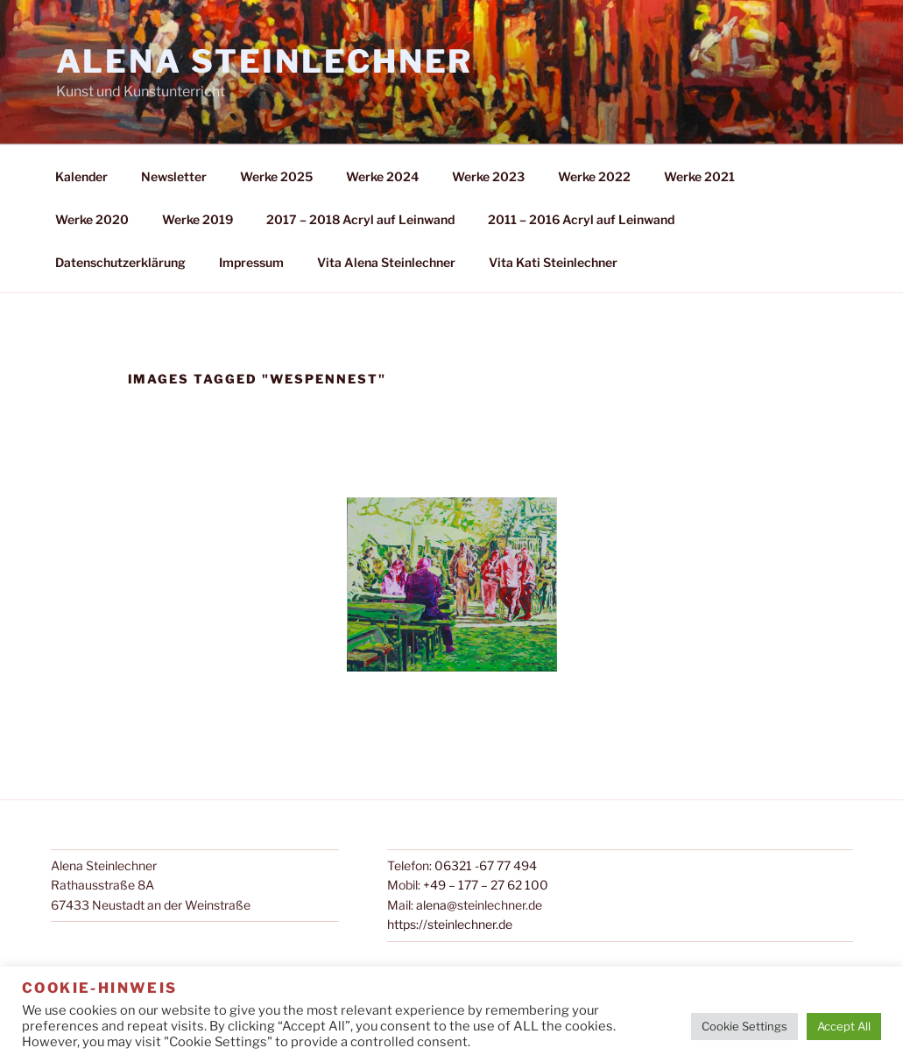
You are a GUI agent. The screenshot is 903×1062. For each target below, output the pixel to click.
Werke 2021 (699, 176)
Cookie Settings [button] (744, 1026)
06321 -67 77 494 (485, 865)
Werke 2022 (594, 176)
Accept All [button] (844, 1026)
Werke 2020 (92, 219)
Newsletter (174, 176)
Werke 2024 (382, 176)
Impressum (251, 262)
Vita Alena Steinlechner (386, 262)
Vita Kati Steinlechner (553, 262)
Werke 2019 (197, 219)
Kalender (81, 176)
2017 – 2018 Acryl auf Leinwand (360, 219)
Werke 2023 (488, 176)
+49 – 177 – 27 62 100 (485, 884)
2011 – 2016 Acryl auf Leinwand (581, 219)
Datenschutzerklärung (120, 262)
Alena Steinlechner (265, 61)
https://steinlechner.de (449, 924)
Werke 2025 (276, 176)
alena (431, 904)
